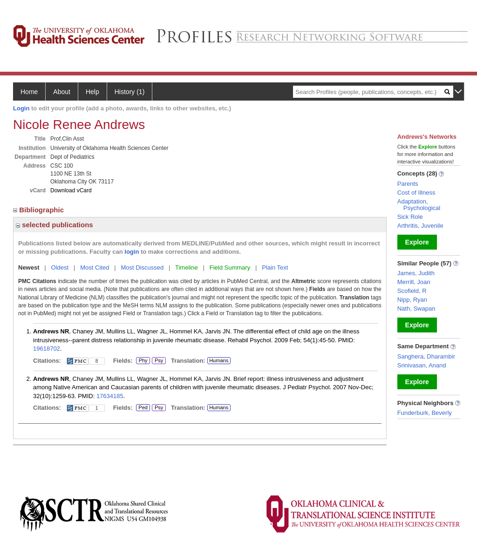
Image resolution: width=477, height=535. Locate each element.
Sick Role (410, 216)
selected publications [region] (54, 225)
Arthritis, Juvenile (420, 225)
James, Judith (416, 273)
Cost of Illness (416, 192)
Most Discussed (142, 267)
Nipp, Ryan (412, 299)
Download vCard (71, 190)
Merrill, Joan (413, 281)
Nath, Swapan (416, 308)
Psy (159, 361)
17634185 (109, 396)
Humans (218, 360)
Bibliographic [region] (39, 210)
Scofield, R (412, 290)
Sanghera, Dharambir (426, 356)
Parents (407, 183)
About (61, 91)
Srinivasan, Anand (421, 365)
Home (29, 91)
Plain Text (275, 267)
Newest (29, 267)
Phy (143, 361)
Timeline (186, 267)
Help (92, 91)
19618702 (46, 348)
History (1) (130, 91)
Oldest (60, 267)
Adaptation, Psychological (419, 204)
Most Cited (94, 267)
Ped (142, 408)
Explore (417, 242)
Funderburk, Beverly (424, 412)
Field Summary (230, 267)
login (131, 251)
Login (21, 108)
